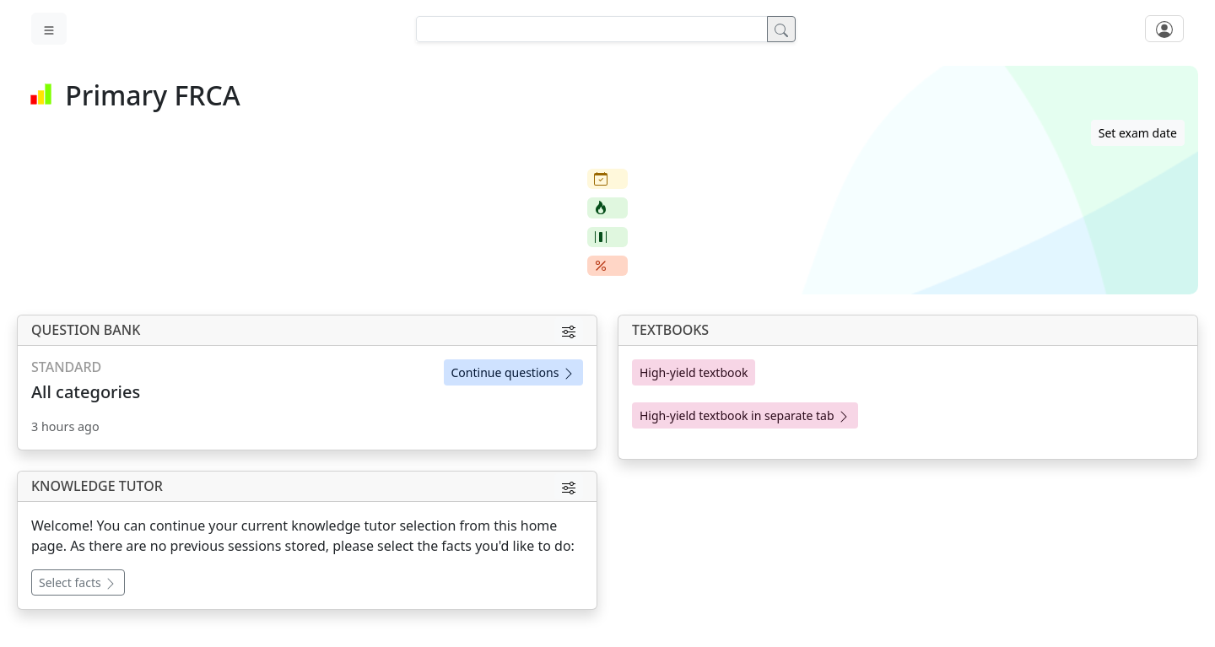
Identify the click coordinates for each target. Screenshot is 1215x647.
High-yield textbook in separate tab (745, 415)
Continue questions (513, 372)
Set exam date (1138, 133)
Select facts (78, 582)
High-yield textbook (694, 372)
